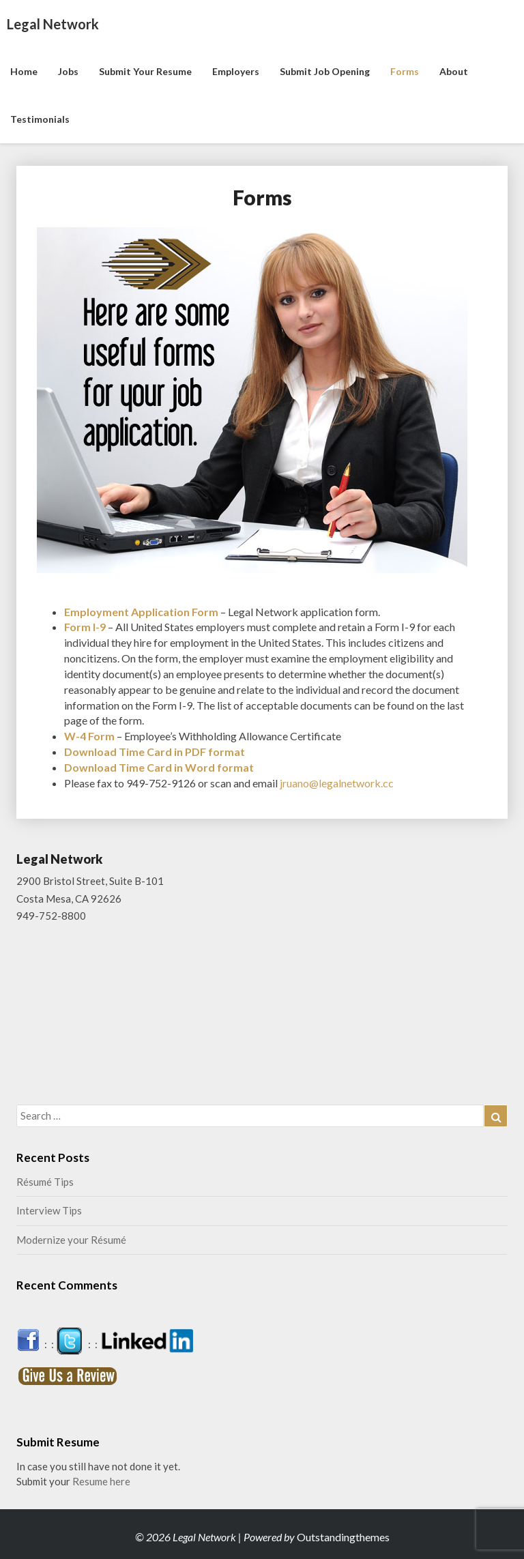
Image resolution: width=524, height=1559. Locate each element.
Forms (404, 71)
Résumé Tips (45, 1182)
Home (24, 71)
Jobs (68, 71)
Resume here (101, 1481)
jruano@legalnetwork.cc (337, 782)
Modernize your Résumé (71, 1240)
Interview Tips (49, 1210)
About (453, 71)
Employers (235, 71)
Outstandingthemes (343, 1536)
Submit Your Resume (145, 71)
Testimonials (40, 119)
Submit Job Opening (325, 71)
